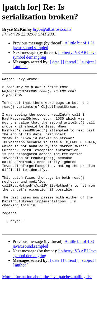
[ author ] (21, 66)
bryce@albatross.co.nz (52, 29)
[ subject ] (87, 62)
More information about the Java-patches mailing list (47, 307)
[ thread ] (70, 62)
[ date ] (56, 62)
